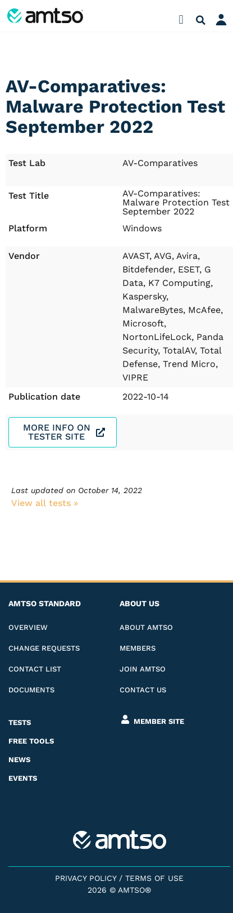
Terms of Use (154, 878)
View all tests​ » (44, 503)
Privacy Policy (85, 878)
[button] (181, 20)
